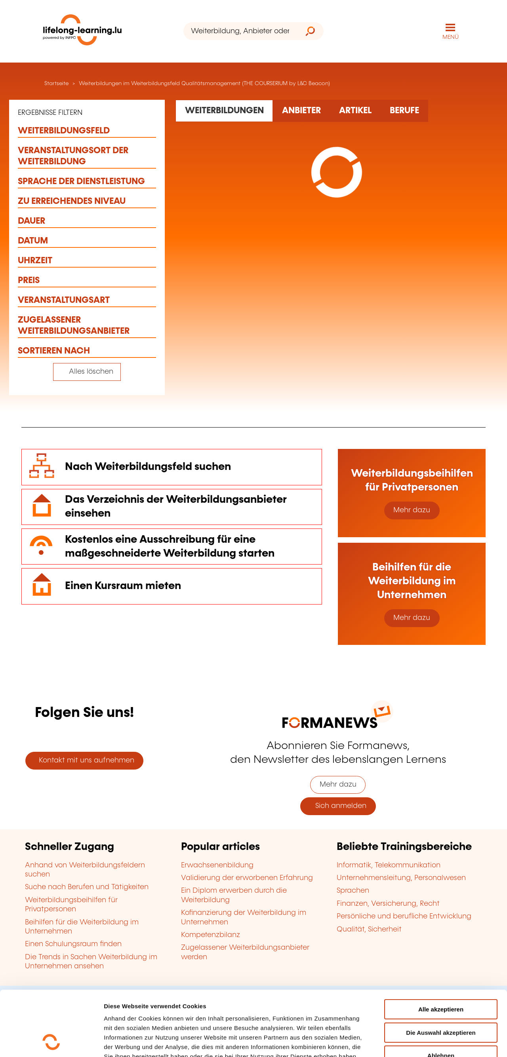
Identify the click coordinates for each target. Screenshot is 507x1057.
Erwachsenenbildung (217, 865)
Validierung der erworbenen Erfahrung (247, 878)
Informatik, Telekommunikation (388, 865)
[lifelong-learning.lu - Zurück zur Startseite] (82, 31)
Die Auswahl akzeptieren (440, 971)
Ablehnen (440, 994)
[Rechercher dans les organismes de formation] (301, 111)
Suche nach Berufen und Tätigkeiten (87, 887)
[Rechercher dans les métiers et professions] (404, 111)
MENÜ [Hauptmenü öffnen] (450, 37)
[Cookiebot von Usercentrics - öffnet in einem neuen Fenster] (51, 1041)
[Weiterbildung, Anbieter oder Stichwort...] (240, 31)
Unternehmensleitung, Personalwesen (401, 878)
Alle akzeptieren (440, 948)
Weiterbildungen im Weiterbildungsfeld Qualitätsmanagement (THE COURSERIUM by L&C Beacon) (204, 83)
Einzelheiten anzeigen (135, 1041)
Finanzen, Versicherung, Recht (388, 903)
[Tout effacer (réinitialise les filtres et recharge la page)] (87, 372)
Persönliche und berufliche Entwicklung (404, 916)
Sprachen (353, 890)
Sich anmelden (337, 806)
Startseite (56, 83)
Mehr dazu (411, 510)
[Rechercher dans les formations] (224, 111)
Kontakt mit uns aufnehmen (84, 760)
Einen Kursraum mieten (123, 586)
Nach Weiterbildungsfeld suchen (148, 467)
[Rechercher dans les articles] (355, 111)
